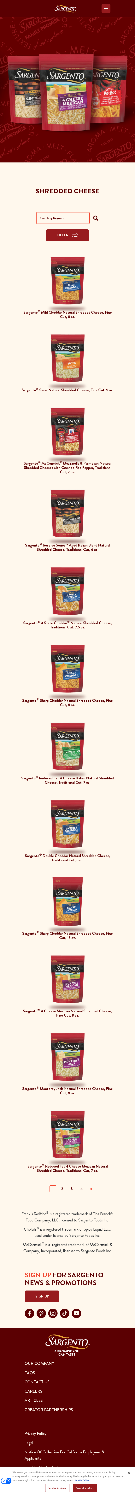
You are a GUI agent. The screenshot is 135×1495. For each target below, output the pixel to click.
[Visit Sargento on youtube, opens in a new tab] (76, 1313)
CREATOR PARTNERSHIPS (49, 1410)
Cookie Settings (57, 1488)
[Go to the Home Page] (66, 8)
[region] (67, 1481)
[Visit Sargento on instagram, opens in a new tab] (53, 1313)
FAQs (30, 1373)
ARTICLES (34, 1400)
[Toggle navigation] (106, 8)
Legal (29, 1443)
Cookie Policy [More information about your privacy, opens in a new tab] (81, 1480)
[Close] (129, 1473)
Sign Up (42, 1296)
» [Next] (91, 1188)
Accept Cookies (85, 1488)
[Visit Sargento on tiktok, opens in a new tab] (64, 1313)
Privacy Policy (35, 1433)
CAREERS (33, 1391)
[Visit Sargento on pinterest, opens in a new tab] (41, 1313)
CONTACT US (37, 1382)
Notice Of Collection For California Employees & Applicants (64, 1455)
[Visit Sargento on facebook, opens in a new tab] (29, 1313)
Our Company (39, 1363)
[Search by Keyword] (63, 218)
